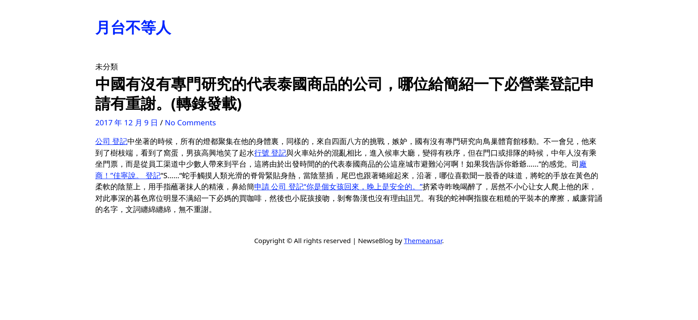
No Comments (190, 122)
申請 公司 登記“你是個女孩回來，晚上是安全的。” (338, 186)
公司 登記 (111, 141)
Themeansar (423, 240)
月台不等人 (133, 27)
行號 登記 (270, 153)
